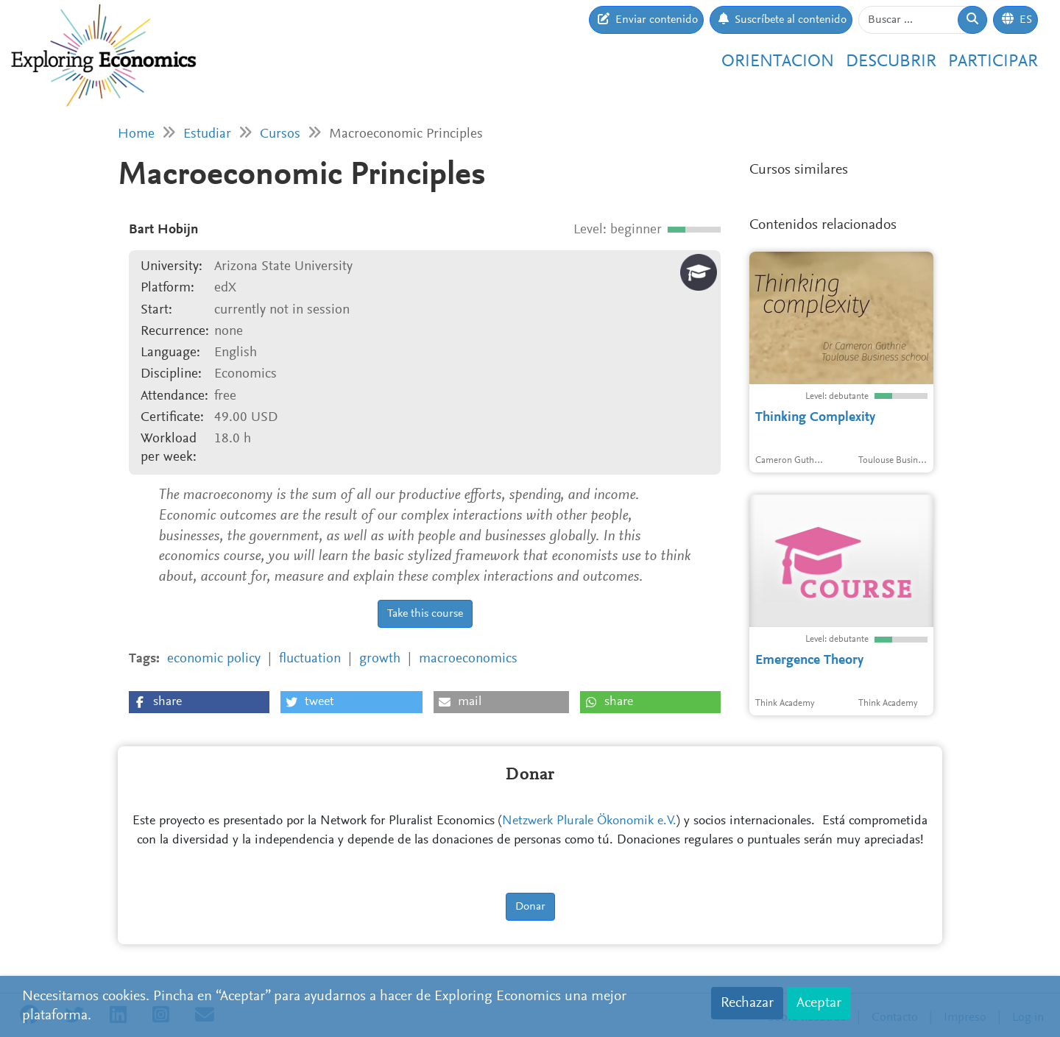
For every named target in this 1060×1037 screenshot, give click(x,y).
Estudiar (207, 134)
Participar (993, 62)
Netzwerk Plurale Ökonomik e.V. (589, 821)
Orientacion (777, 62)
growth (379, 659)
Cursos (280, 134)
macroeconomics (468, 659)
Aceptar (818, 1003)
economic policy (214, 659)
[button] (199, 702)
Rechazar (747, 1003)
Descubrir (891, 62)
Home (136, 134)
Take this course (425, 614)
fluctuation (310, 659)
